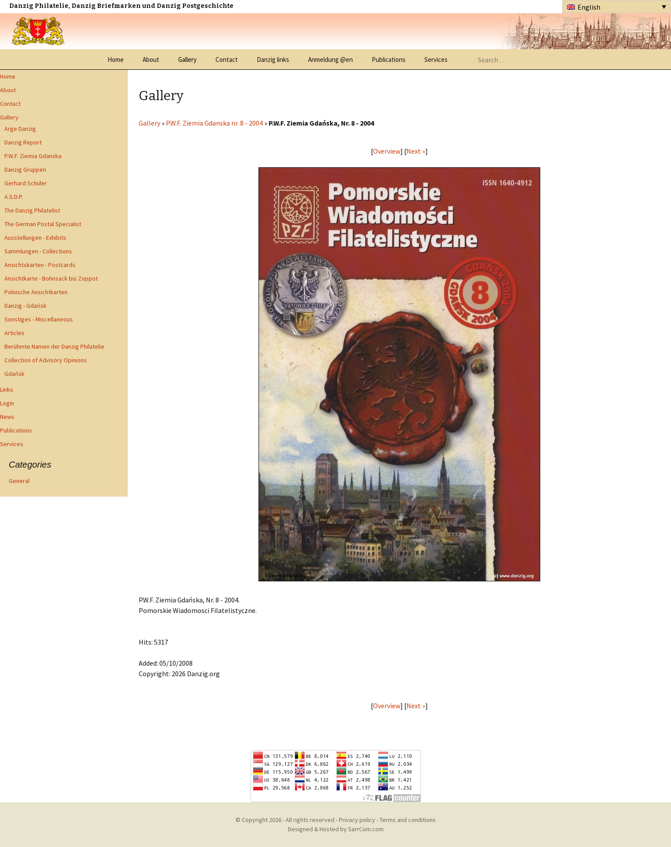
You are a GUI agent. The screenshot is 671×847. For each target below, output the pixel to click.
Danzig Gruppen (25, 169)
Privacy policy (357, 820)
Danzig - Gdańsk (25, 306)
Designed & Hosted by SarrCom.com (336, 829)
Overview (386, 151)
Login (7, 403)
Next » (415, 151)
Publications (388, 59)
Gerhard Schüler (25, 183)
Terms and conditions (408, 820)
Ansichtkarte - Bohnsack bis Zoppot (51, 278)
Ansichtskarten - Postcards (39, 265)
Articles (14, 333)
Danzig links (273, 59)
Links (6, 389)
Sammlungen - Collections (38, 251)
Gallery (187, 59)
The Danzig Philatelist (32, 210)
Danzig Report (23, 142)
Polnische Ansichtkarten (36, 292)
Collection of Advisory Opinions (45, 360)
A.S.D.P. (13, 197)
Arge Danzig (20, 129)
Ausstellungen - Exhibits (35, 237)
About (151, 59)
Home (116, 59)
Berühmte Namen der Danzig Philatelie (54, 346)
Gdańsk (14, 374)
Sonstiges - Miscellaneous (38, 319)
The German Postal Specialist (42, 224)
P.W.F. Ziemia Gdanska (32, 156)
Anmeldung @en (330, 59)
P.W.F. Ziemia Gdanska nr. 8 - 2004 (214, 123)
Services (436, 59)
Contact (226, 59)
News (7, 417)
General (19, 481)
